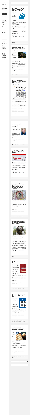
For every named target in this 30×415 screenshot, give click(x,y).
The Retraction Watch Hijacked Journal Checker (4, 23)
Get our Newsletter (4, 8)
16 (21, 361)
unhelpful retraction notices (22, 74)
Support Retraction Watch (4, 13)
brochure (21, 27)
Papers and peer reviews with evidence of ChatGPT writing (4, 24)
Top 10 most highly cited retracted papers (4, 20)
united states (19, 288)
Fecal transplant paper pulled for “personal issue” (19, 262)
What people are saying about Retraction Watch (4, 50)
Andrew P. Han (17, 356)
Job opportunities (3, 40)
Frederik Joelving (18, 74)
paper (13, 101)
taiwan (20, 321)
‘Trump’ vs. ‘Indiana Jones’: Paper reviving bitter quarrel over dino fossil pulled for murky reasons (18, 49)
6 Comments (25, 216)
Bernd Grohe (15, 136)
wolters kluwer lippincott (22, 288)
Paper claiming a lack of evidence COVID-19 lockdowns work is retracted (19, 81)
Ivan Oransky (18, 117)
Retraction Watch (3, 2)
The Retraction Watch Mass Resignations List (4, 22)
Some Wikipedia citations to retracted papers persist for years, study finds (4, 59)
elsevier (21, 144)
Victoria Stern (17, 320)
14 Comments (14, 42)
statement (19, 24)
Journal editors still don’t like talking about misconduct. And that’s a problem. (19, 222)
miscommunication (13, 321)
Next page (27, 361)
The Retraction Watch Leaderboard (3, 18)
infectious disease (22, 356)
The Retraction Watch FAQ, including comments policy (4, 47)
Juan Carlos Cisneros (18, 63)
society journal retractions (18, 321)
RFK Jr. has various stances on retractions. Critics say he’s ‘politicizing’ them (4, 55)
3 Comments (14, 256)
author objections (20, 320)
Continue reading (14, 67)
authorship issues (23, 320)
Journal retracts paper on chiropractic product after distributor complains (18, 9)
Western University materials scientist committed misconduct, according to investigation (19, 124)
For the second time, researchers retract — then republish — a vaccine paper (18, 328)
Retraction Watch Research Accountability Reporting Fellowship (4, 42)
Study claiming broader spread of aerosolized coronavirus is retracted (19, 151)
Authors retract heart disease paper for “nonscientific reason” (18, 295)
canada (20, 144)
